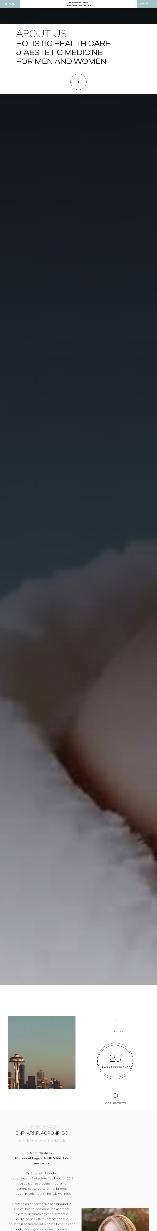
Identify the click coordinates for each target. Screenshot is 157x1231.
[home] (78, 4)
